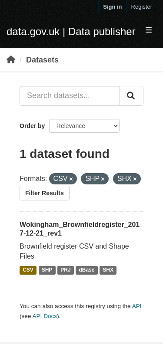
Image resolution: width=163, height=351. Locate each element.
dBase (86, 270)
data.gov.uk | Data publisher (71, 31)
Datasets (42, 60)
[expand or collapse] (148, 30)
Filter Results (44, 193)
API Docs (44, 316)
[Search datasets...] (70, 96)
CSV (28, 270)
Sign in (112, 6)
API (137, 306)
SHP (47, 270)
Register (141, 6)
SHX (108, 270)
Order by (32, 125)
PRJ (65, 270)
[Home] (11, 60)
